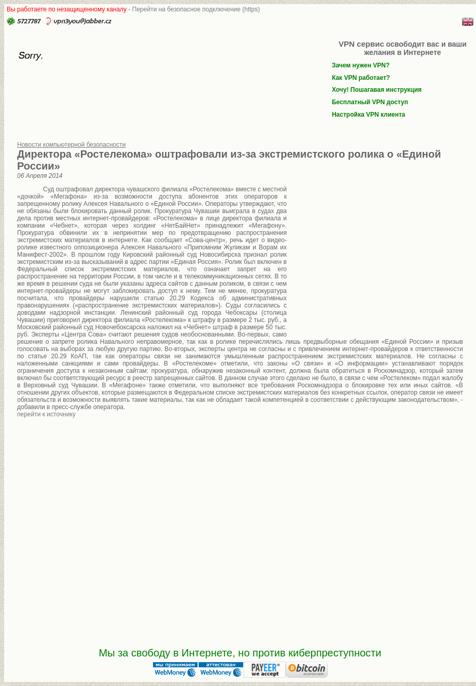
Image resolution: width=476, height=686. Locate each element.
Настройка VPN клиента (368, 114)
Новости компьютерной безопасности (71, 144)
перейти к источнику (46, 414)
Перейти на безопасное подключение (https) (196, 9)
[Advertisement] (375, 254)
